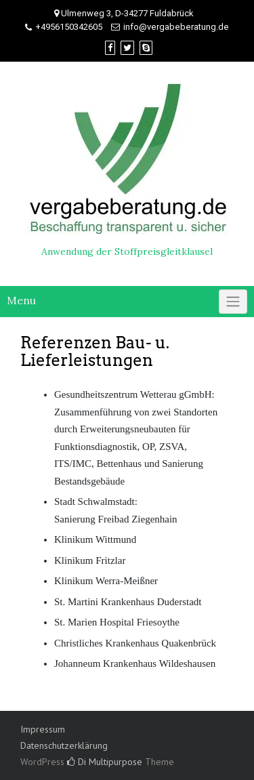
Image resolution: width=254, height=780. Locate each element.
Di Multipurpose (104, 762)
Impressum (42, 729)
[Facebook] (110, 48)
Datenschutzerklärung (64, 745)
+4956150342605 (68, 27)
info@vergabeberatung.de (176, 27)
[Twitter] (127, 48)
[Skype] (146, 48)
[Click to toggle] (233, 301)
